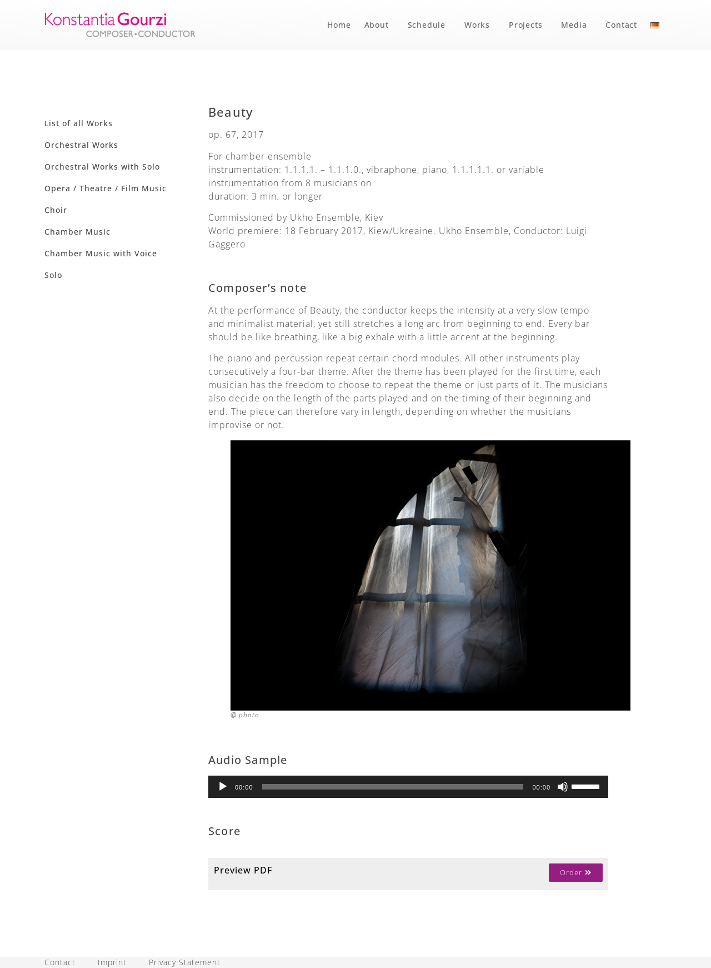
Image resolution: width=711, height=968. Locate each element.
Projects (528, 25)
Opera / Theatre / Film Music (105, 188)
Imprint (112, 962)
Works (479, 25)
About (379, 25)
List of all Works (78, 123)
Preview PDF (243, 870)
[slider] (393, 787)
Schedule (429, 25)
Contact (621, 24)
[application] (408, 787)
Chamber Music (77, 231)
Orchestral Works (81, 145)
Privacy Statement (185, 962)
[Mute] (562, 786)
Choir (55, 210)
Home (339, 24)
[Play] (222, 786)
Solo (53, 275)
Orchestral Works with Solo (102, 166)
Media (576, 25)
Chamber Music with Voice (100, 253)
